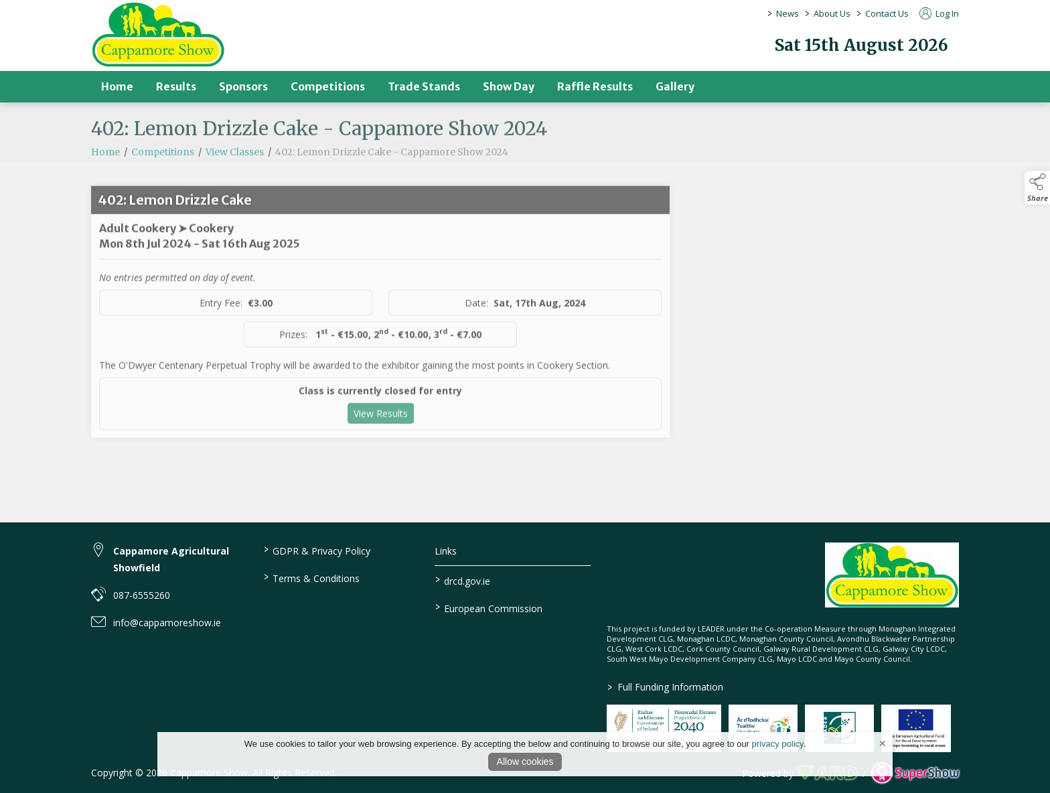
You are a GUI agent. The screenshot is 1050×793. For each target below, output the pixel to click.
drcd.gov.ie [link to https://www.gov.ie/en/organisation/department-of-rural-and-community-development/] (462, 580)
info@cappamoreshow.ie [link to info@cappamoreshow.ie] (167, 622)
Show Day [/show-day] (508, 86)
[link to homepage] (158, 34)
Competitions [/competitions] (328, 86)
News (787, 13)
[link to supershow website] (915, 773)
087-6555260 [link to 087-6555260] (141, 595)
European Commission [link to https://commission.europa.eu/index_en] (488, 607)
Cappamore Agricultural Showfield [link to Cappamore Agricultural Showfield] (171, 559)
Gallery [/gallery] (675, 86)
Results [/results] (176, 86)
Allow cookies (525, 761)
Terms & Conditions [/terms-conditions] (311, 577)
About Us (832, 13)
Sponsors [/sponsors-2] (243, 86)
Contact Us (887, 13)
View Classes (235, 177)
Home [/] (117, 86)
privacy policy (778, 744)
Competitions (162, 177)
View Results (381, 439)
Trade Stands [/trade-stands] (424, 86)
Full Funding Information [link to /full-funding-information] (665, 686)
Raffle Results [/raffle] (595, 86)
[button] (1037, 187)
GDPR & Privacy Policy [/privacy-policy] (316, 550)
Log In (939, 13)
